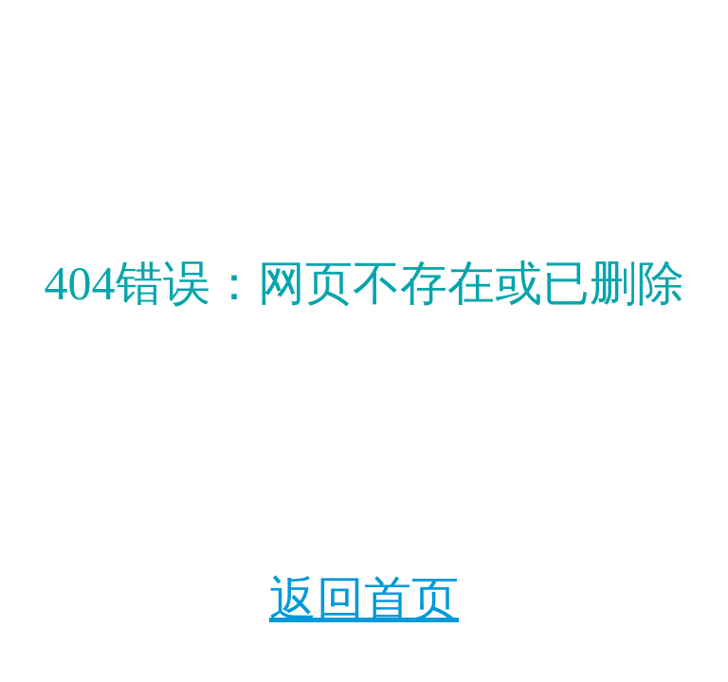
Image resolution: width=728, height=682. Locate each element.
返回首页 (364, 598)
